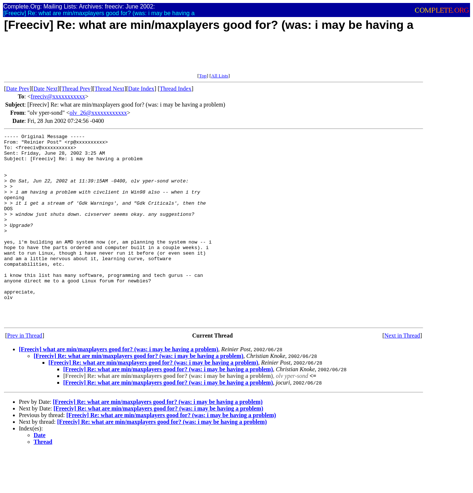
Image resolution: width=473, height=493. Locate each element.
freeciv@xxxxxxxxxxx (58, 96)
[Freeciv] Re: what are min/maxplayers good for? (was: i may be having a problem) (138, 393)
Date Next (46, 88)
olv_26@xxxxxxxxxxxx (98, 113)
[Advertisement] (138, 56)
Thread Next (109, 88)
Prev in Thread (24, 373)
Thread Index (175, 88)
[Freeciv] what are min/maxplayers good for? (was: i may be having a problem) (118, 387)
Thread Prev (76, 88)
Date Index (141, 88)
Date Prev (18, 88)
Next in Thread (402, 373)
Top (203, 75)
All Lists (219, 75)
